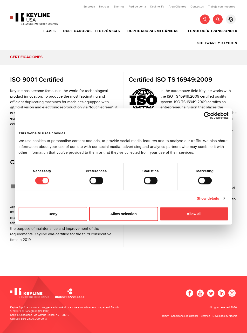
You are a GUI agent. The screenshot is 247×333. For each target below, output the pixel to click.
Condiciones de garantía (185, 316)
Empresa (89, 6)
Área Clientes (177, 6)
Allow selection (123, 214)
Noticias (104, 6)
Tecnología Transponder (211, 31)
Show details (208, 198)
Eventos (119, 6)
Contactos (197, 6)
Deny (52, 214)
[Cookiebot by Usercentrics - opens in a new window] (207, 115)
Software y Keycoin (217, 43)
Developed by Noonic (225, 316)
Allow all (194, 214)
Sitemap (205, 316)
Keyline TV (157, 6)
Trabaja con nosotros (221, 6)
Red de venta (137, 6)
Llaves (49, 31)
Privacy (165, 316)
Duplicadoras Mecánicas (152, 31)
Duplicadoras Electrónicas (91, 31)
